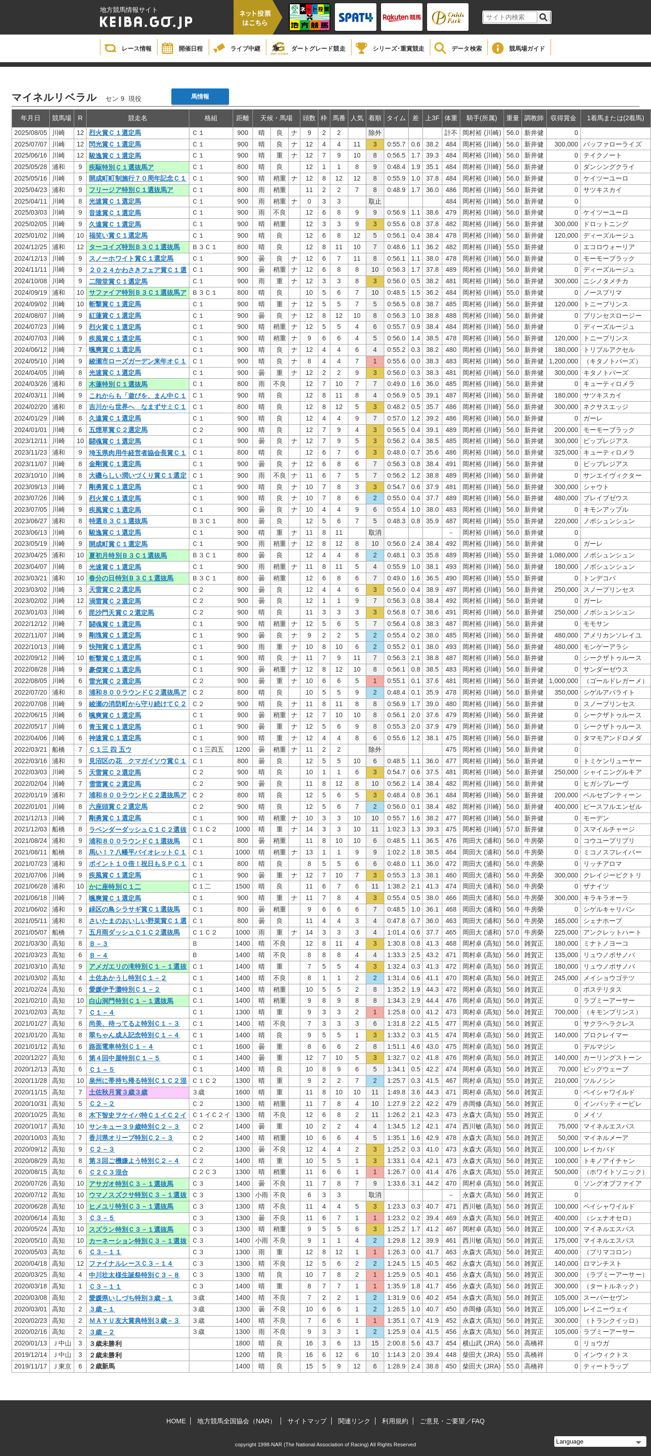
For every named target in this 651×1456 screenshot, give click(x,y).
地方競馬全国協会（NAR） (236, 1421)
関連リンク (354, 1421)
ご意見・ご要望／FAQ (452, 1421)
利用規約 (395, 1421)
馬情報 (200, 96)
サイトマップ (307, 1421)
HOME (176, 1421)
